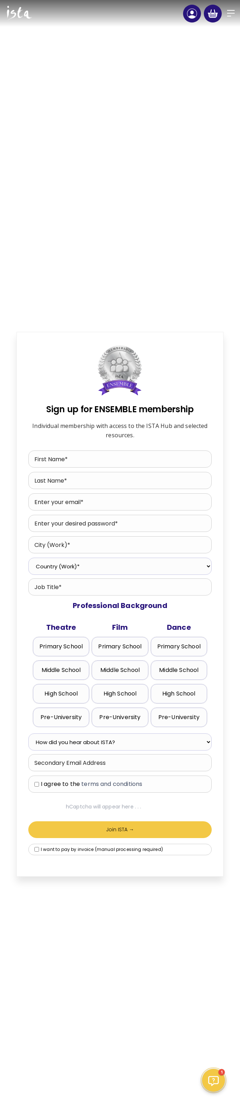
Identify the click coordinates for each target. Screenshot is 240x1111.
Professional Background (120, 606)
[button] (231, 13)
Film (120, 627)
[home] (18, 13)
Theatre (61, 627)
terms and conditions (111, 784)
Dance (179, 627)
